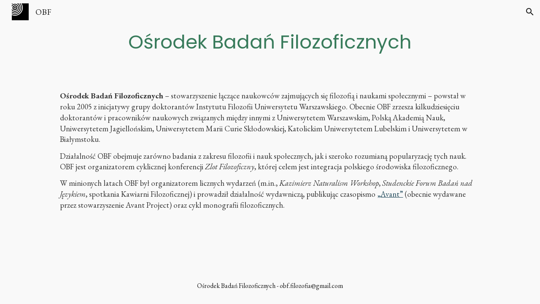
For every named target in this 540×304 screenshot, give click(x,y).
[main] (270, 42)
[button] (530, 12)
